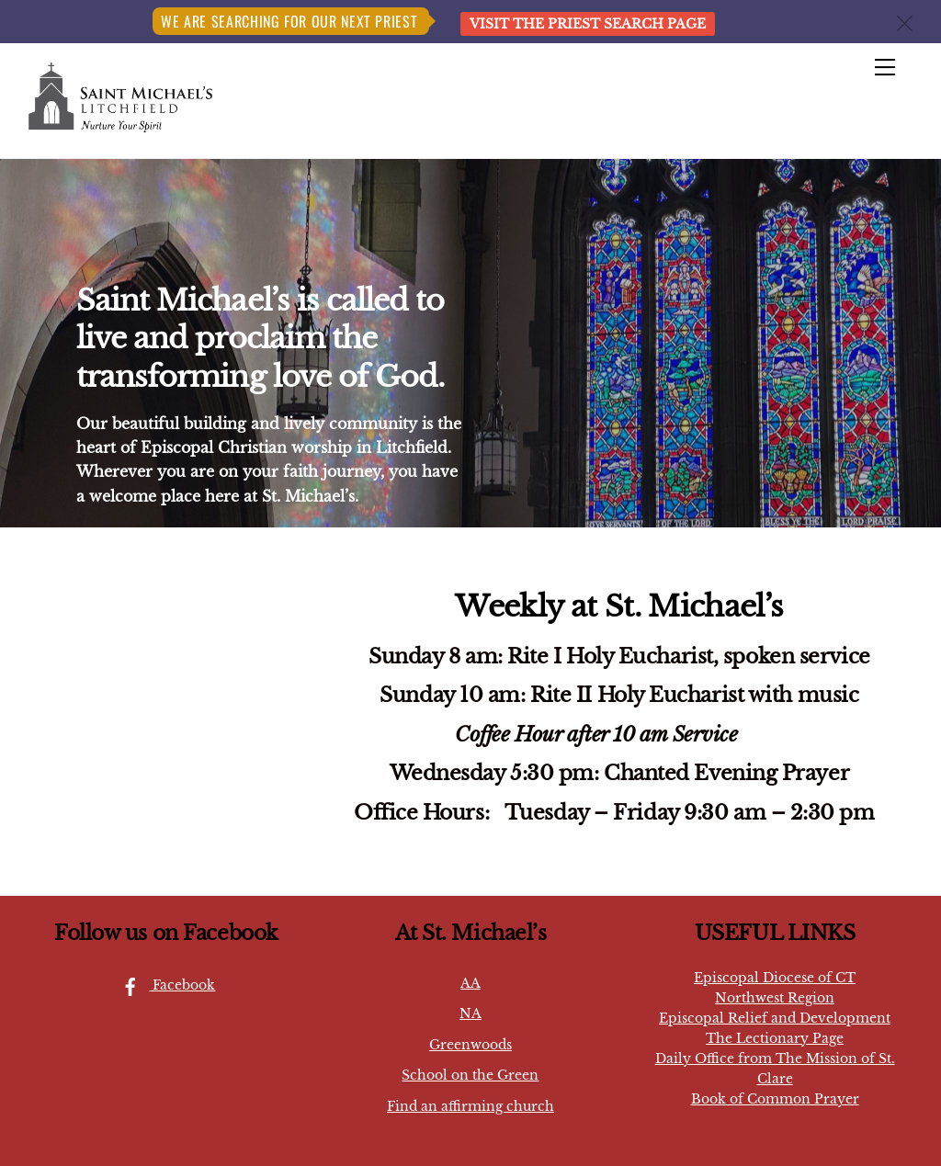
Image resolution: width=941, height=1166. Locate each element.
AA (470, 983)
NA (470, 1013)
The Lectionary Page (775, 1038)
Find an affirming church (470, 1106)
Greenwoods (470, 1044)
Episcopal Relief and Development (774, 1018)
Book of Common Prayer (775, 1099)
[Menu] (885, 68)
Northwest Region (774, 998)
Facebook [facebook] (163, 985)
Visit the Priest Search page (588, 24)
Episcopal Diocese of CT (775, 977)
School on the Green (470, 1075)
